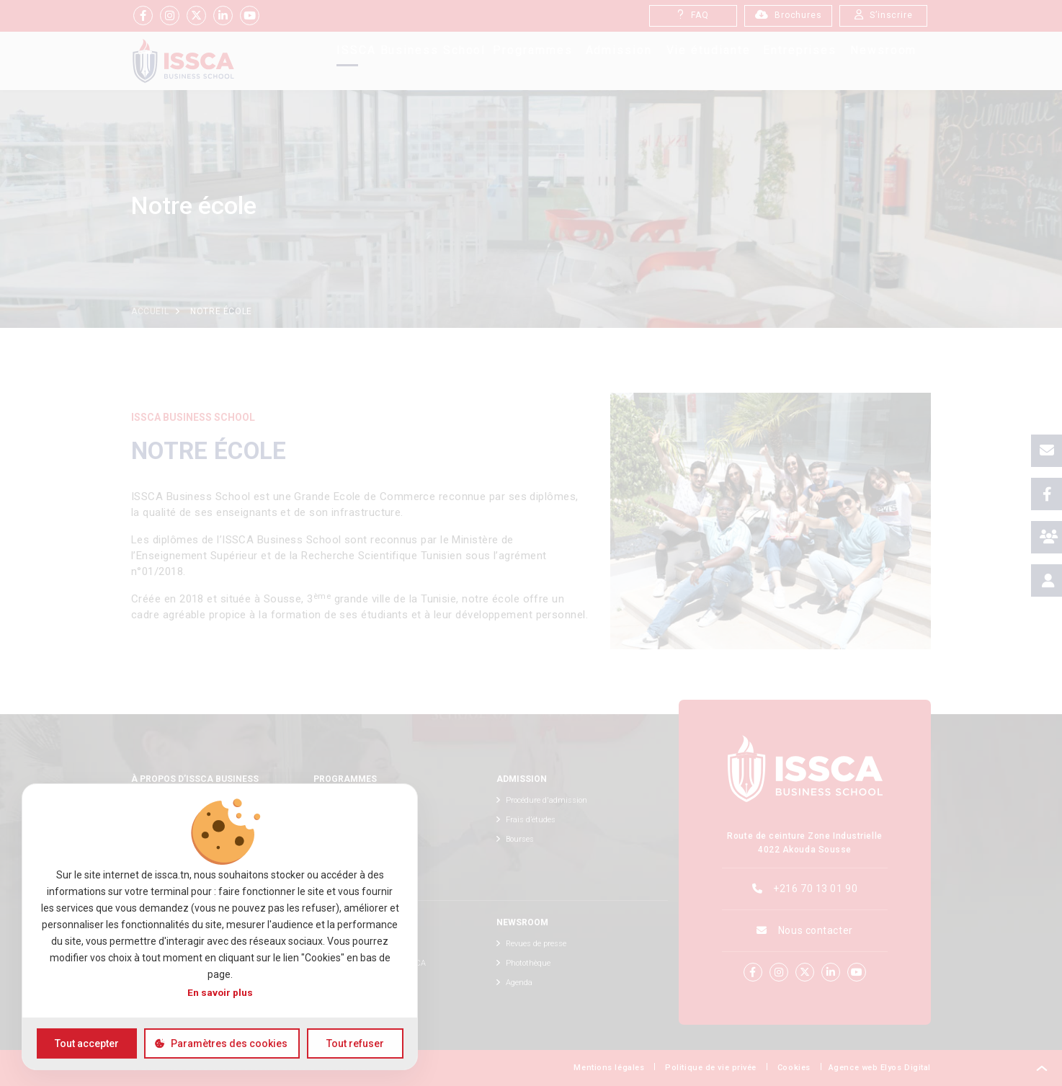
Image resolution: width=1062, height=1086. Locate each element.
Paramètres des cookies (229, 1043)
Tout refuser (355, 1043)
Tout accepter (87, 1043)
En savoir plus (220, 992)
